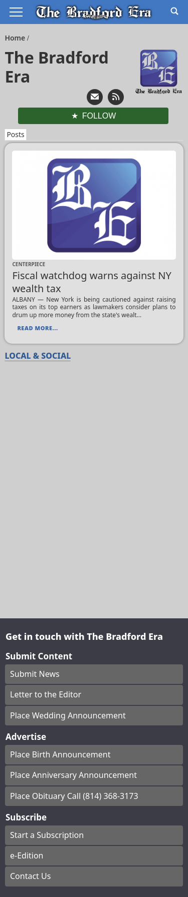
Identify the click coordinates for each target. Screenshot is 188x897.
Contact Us (30, 875)
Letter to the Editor (45, 694)
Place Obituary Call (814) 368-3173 (74, 795)
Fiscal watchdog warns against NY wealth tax (91, 282)
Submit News (35, 673)
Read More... (37, 328)
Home (16, 38)
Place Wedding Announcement (68, 715)
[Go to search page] (174, 11)
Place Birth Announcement (60, 754)
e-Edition (27, 855)
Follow (99, 116)
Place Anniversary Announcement (73, 774)
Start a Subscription (47, 834)
